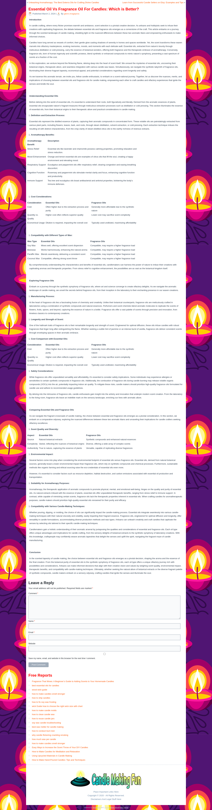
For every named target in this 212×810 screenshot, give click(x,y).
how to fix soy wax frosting (44, 702)
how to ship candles (41, 698)
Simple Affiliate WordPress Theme (116, 807)
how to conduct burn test (43, 731)
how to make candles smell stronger (48, 694)
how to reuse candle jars (43, 718)
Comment (33, 593)
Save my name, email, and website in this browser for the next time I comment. (61, 658)
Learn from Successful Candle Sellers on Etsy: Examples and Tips (153, 2)
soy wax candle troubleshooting (46, 723)
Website (31, 643)
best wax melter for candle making (47, 727)
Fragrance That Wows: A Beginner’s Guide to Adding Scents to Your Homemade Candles (73, 681)
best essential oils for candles (45, 685)
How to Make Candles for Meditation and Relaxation (56, 751)
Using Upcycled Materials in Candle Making (52, 756)
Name (31, 621)
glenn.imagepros (71, 14)
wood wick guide (39, 689)
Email (31, 632)
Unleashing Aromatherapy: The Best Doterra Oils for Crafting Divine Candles (64, 2)
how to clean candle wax (43, 714)
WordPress (96, 807)
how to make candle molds (44, 710)
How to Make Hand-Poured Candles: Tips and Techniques (58, 760)
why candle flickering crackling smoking (50, 735)
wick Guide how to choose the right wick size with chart (57, 706)
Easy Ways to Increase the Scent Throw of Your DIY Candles (60, 747)
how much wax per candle (44, 739)
